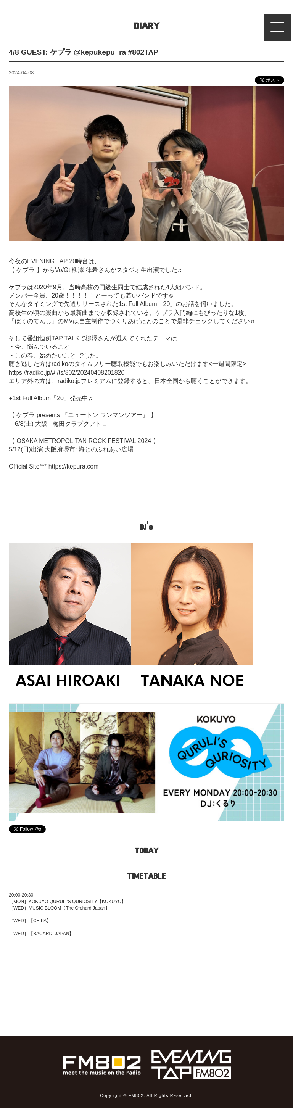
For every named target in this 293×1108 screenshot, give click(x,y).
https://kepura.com (73, 466)
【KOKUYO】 (111, 901)
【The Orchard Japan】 (85, 908)
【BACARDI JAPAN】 (51, 933)
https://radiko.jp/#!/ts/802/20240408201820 (66, 372)
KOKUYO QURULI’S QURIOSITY (63, 901)
